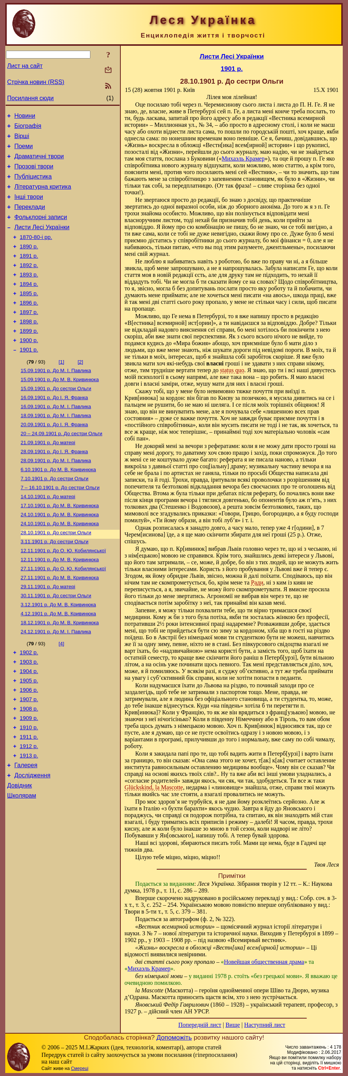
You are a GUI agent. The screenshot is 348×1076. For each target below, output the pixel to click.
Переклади (29, 218)
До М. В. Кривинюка (60, 409)
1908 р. (29, 767)
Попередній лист (199, 1025)
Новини (24, 117)
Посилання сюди (30, 98)
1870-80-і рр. (36, 252)
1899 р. (29, 357)
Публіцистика (33, 184)
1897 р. (29, 336)
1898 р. (29, 346)
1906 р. (29, 746)
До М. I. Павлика (56, 399)
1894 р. (29, 304)
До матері (48, 477)
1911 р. (29, 799)
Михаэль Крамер (243, 158)
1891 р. (29, 273)
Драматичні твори (39, 162)
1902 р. (29, 704)
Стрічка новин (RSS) (35, 82)
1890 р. (29, 262)
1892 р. (29, 283)
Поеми (23, 150)
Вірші (21, 139)
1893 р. (29, 294)
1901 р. (29, 378)
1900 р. (29, 367)
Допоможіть (174, 1037)
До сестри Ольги (56, 419)
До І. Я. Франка (54, 428)
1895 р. (29, 315)
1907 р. (29, 757)
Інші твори (28, 207)
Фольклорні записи (40, 229)
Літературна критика (42, 195)
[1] (61, 390)
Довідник (19, 853)
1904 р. (29, 725)
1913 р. (29, 820)
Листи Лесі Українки (41, 240)
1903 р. (29, 715)
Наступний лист (264, 1025)
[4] (61, 694)
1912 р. (29, 809)
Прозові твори (33, 173)
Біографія (27, 128)
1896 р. (29, 325)
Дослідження (32, 842)
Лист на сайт (25, 66)
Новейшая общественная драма (264, 962)
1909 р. (29, 778)
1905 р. (29, 736)
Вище (232, 1025)
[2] (80, 390)
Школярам (21, 864)
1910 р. (29, 788)
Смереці (79, 1068)
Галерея (25, 830)
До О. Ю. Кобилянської (63, 594)
